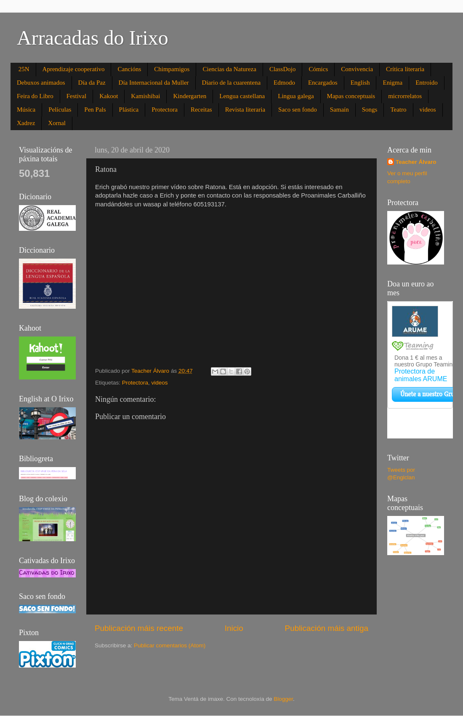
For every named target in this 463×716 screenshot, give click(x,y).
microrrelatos (405, 96)
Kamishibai (145, 96)
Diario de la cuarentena (231, 82)
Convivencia (357, 69)
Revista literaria (245, 109)
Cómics (318, 69)
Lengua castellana (242, 96)
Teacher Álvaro (416, 162)
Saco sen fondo (297, 109)
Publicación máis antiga (326, 628)
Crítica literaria (405, 69)
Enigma (392, 82)
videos (428, 109)
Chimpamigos (171, 69)
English (360, 82)
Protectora (165, 109)
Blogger (283, 699)
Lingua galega (296, 96)
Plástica (129, 109)
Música (26, 109)
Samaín (339, 109)
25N (24, 69)
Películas (59, 109)
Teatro (398, 109)
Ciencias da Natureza (229, 69)
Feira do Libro (35, 96)
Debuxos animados (41, 82)
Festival (77, 96)
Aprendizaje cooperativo (74, 69)
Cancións (129, 69)
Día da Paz (92, 82)
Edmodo (284, 82)
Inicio (234, 628)
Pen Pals (95, 109)
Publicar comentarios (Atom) (169, 645)
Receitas (201, 109)
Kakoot (108, 96)
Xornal (57, 123)
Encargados (323, 82)
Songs (370, 109)
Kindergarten (189, 96)
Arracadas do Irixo (92, 38)
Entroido (426, 82)
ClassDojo (282, 69)
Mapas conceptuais (351, 96)
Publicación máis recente (139, 628)
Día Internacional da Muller (154, 82)
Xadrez (26, 123)
